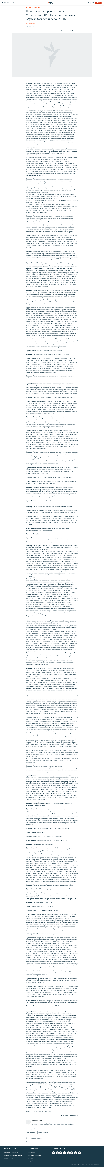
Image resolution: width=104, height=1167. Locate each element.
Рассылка (30, 1158)
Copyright (30, 1161)
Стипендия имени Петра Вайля (13, 1155)
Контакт (6, 1161)
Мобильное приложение (11, 1152)
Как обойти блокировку (34, 1155)
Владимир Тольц (30, 23)
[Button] (64, 31)
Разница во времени (33, 8)
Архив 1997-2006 (8, 1158)
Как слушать (31, 1152)
